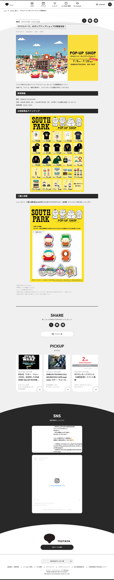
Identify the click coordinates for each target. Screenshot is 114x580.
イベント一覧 (57, 334)
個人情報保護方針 (79, 567)
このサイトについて (64, 567)
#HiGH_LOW (59, 427)
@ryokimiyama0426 (67, 446)
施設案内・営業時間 (13, 567)
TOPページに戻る (57, 547)
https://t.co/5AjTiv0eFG (71, 444)
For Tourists (77, 4)
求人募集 (39, 567)
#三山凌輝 (58, 432)
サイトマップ (50, 567)
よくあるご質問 (66, 4)
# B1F (36, 31)
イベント (43, 4)
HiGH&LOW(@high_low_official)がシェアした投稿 (57, 509)
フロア (32, 4)
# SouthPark (29, 31)
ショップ (54, 4)
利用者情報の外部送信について (98, 567)
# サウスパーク (20, 31)
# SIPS (41, 31)
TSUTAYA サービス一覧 (57, 561)
